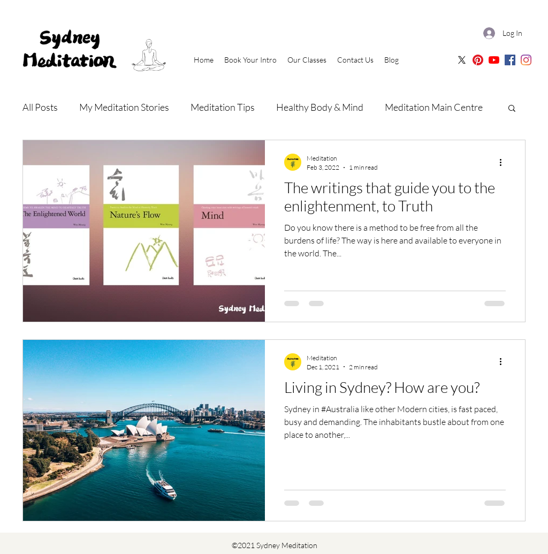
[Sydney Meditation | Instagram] (526, 60)
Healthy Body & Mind (319, 107)
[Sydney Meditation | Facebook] (510, 60)
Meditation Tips (223, 107)
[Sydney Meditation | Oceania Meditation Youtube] (494, 60)
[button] (512, 109)
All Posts (40, 107)
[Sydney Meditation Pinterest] (478, 60)
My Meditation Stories (124, 107)
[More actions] (504, 162)
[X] (461, 60)
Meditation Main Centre (434, 107)
